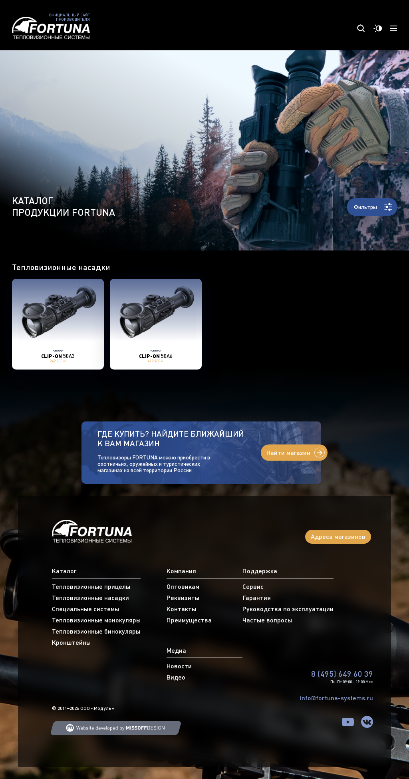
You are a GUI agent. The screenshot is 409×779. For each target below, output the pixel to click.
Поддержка (259, 570)
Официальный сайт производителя (69, 17)
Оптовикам (183, 586)
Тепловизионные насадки (90, 597)
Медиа (176, 650)
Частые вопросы (267, 620)
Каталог (64, 570)
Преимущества (189, 620)
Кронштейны (71, 642)
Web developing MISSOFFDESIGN (116, 728)
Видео (176, 677)
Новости (179, 666)
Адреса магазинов (338, 536)
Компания (181, 570)
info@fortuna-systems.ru (336, 697)
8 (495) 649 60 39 (342, 673)
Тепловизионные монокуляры (96, 620)
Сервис (253, 586)
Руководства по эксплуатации (288, 608)
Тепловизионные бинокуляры (96, 631)
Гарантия (256, 597)
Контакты (181, 608)
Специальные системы (85, 608)
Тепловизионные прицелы (91, 586)
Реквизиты (183, 597)
